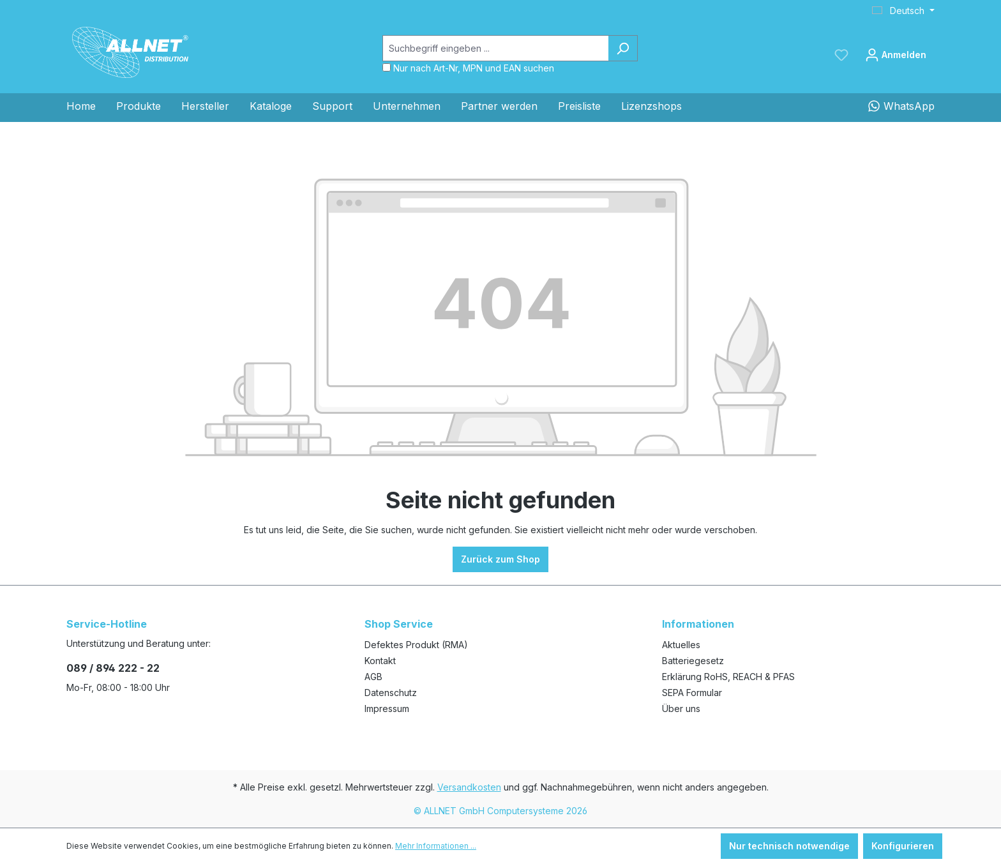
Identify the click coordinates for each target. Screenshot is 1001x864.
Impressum (387, 708)
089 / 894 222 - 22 (113, 668)
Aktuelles (681, 644)
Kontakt (380, 660)
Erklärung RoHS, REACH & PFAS (728, 676)
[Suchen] (623, 48)
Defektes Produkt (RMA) (416, 644)
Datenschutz (391, 692)
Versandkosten (469, 787)
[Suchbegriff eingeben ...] (495, 48)
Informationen (698, 624)
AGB (373, 676)
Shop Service (399, 624)
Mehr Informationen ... (435, 846)
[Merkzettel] (841, 55)
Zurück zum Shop (500, 559)
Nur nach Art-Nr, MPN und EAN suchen (473, 68)
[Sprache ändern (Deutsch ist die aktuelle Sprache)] (903, 11)
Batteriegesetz (693, 660)
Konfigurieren (902, 845)
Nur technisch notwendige (789, 845)
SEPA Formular (692, 692)
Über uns (681, 708)
